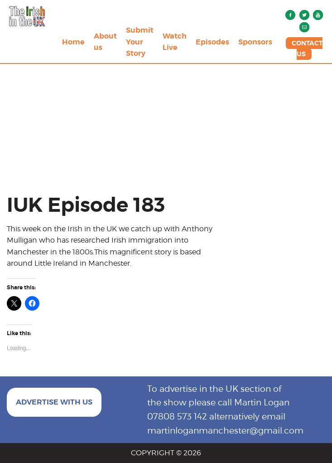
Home (73, 42)
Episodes (212, 42)
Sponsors (255, 42)
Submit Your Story (140, 41)
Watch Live (175, 42)
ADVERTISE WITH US (54, 402)
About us (105, 42)
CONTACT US (307, 48)
